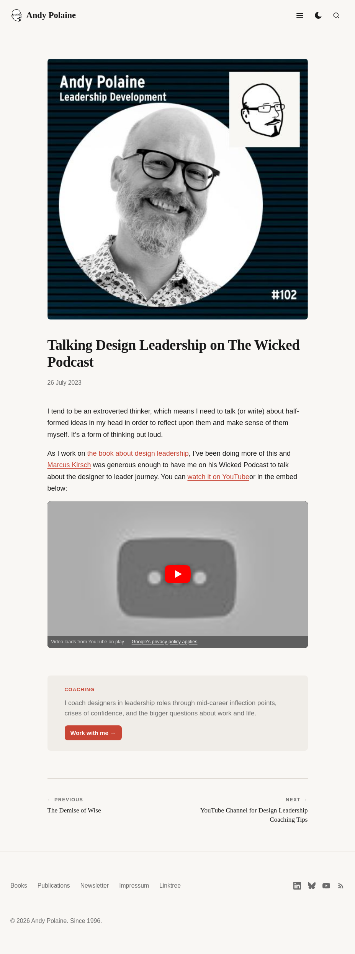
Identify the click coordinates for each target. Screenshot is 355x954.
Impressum (134, 885)
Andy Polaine (43, 15)
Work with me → (93, 733)
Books (18, 885)
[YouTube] (326, 886)
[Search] (336, 15)
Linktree (170, 885)
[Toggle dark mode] (318, 15)
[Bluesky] (312, 886)
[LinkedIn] (297, 886)
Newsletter (94, 885)
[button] (177, 574)
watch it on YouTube (218, 477)
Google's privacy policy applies (165, 641)
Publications (54, 885)
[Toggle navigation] (299, 15)
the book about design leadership (138, 453)
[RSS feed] (341, 886)
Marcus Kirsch (69, 465)
